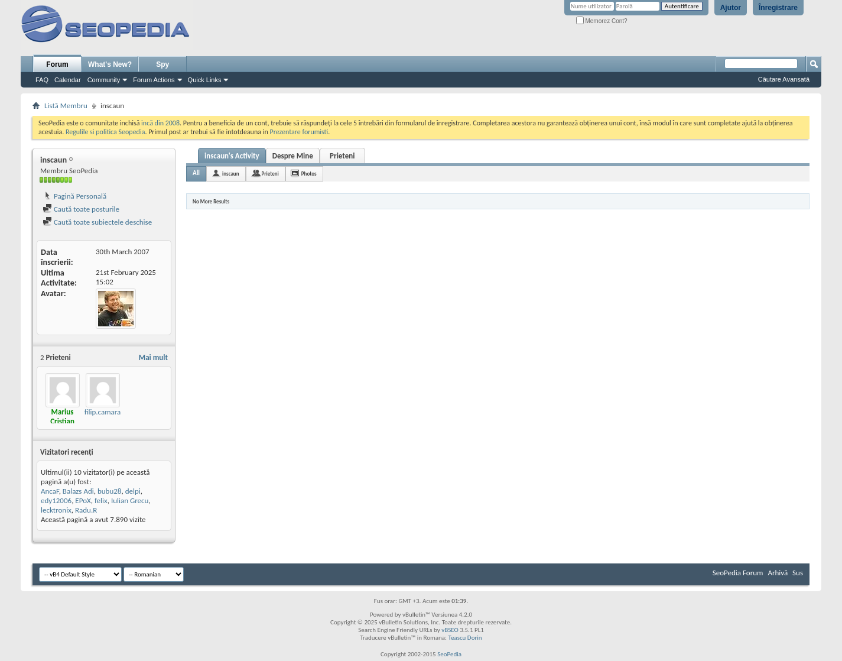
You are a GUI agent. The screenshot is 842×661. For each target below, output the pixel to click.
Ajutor (730, 8)
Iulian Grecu (129, 500)
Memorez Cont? (602, 21)
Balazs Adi (78, 491)
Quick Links (205, 79)
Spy (162, 64)
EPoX (82, 500)
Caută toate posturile (81, 209)
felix (101, 500)
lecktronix (56, 510)
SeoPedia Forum (738, 572)
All (196, 173)
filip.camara (102, 411)
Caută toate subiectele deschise (97, 222)
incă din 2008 (160, 123)
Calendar (67, 79)
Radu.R (86, 510)
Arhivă (778, 572)
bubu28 (109, 491)
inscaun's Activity (231, 155)
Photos (309, 173)
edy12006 (56, 500)
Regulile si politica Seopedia (105, 132)
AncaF (50, 491)
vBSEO (450, 630)
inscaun (230, 173)
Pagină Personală (74, 196)
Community (104, 79)
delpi (133, 491)
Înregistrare (778, 8)
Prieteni (342, 155)
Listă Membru (65, 105)
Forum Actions (153, 79)
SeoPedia (449, 654)
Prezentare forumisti (298, 132)
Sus (797, 572)
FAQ (41, 79)
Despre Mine (292, 155)
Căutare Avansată (784, 79)
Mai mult (153, 357)
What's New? (110, 64)
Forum (57, 64)
